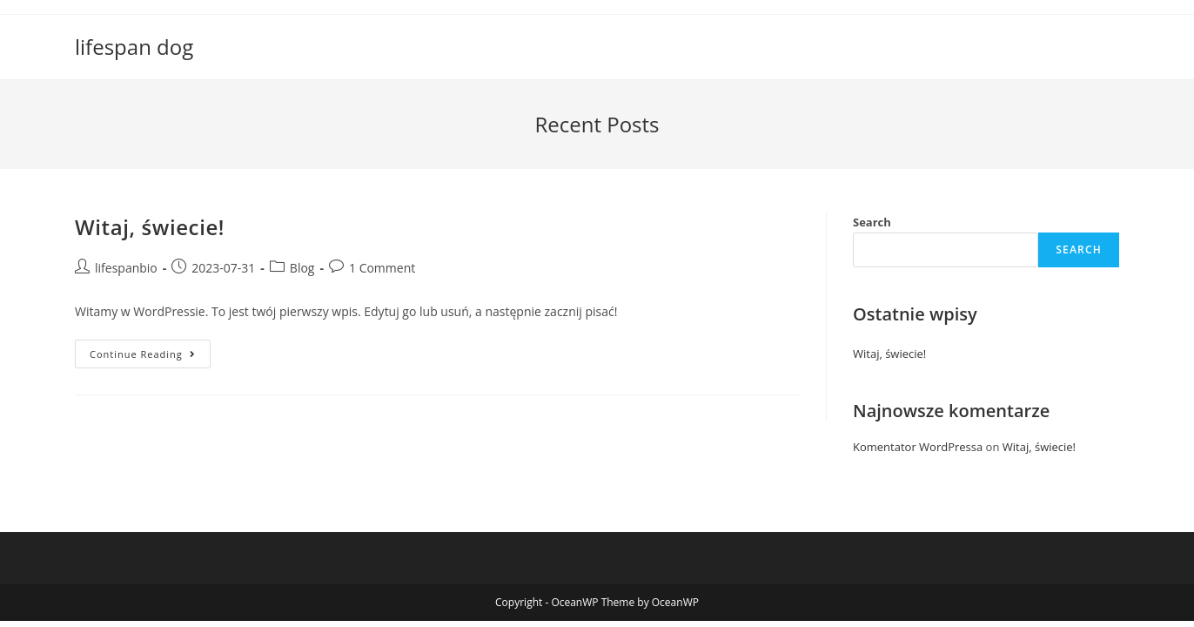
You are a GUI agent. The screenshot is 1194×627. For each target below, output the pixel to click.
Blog (302, 268)
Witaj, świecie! (150, 226)
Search (872, 222)
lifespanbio (126, 268)
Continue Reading (150, 357)
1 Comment (382, 268)
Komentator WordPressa (918, 447)
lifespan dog (134, 46)
